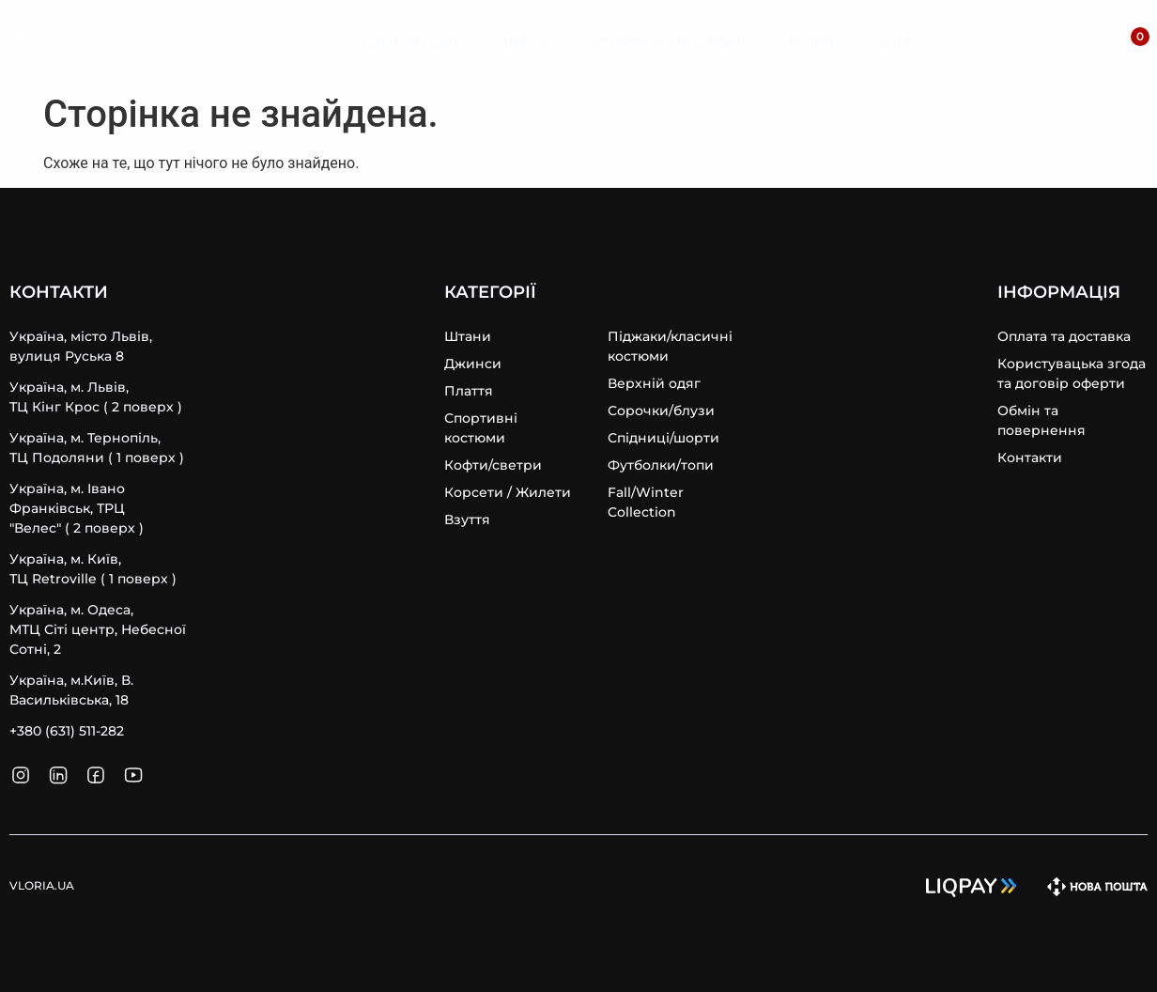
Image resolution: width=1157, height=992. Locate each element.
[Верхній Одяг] (409, 43)
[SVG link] (18, 45)
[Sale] (896, 43)
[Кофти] (815, 43)
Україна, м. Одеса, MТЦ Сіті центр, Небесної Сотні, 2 (97, 629)
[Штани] (525, 43)
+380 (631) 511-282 (66, 730)
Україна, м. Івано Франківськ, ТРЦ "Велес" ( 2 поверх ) (76, 508)
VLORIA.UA (103, 42)
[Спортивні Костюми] (671, 43)
